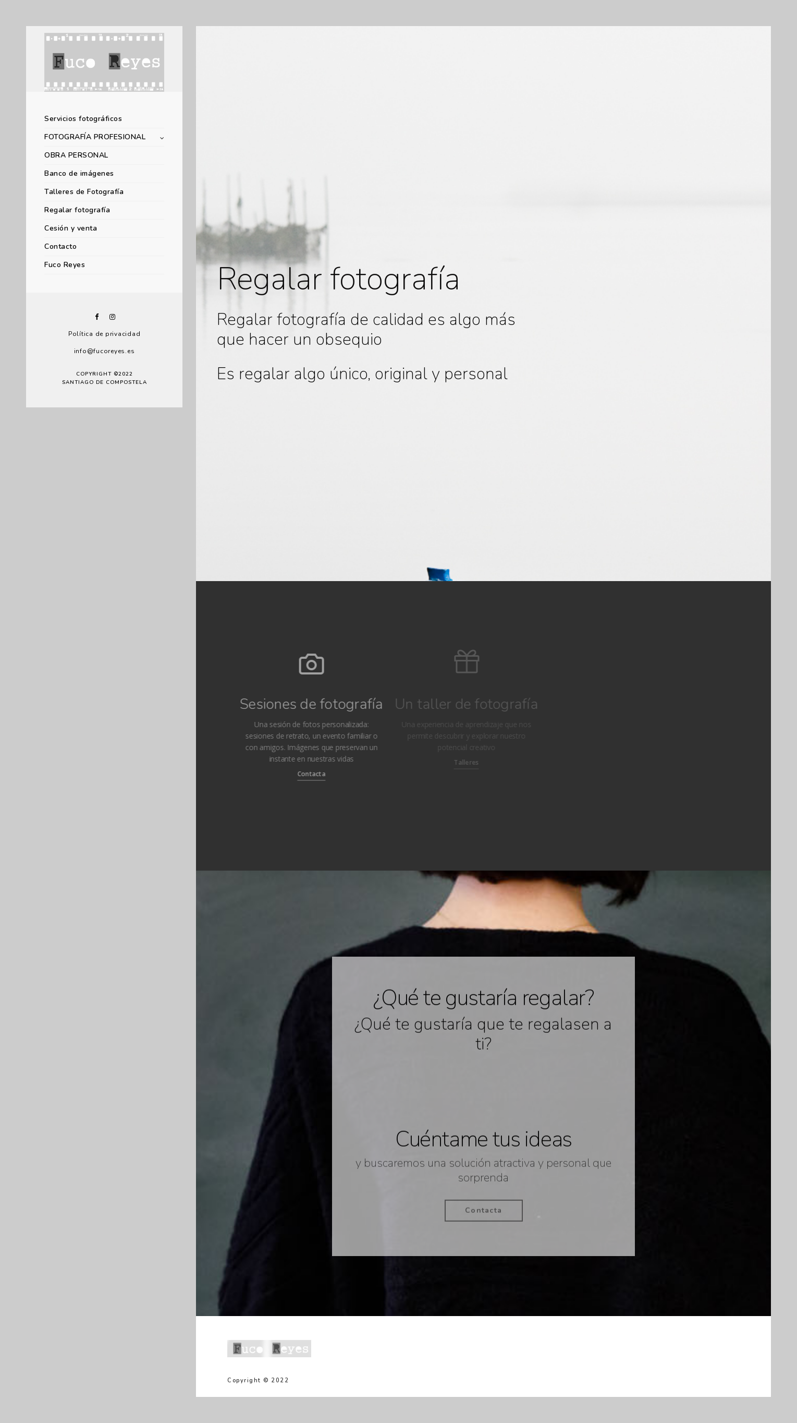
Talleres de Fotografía (84, 192)
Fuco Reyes (64, 265)
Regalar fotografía (77, 210)
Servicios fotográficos (83, 119)
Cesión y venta (70, 228)
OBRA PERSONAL (76, 155)
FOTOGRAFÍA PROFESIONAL (94, 137)
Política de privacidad (104, 334)
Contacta (295, 773)
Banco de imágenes (79, 173)
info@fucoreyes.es (104, 351)
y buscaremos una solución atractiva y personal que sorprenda (483, 1175)
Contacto (60, 246)
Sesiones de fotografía (296, 704)
